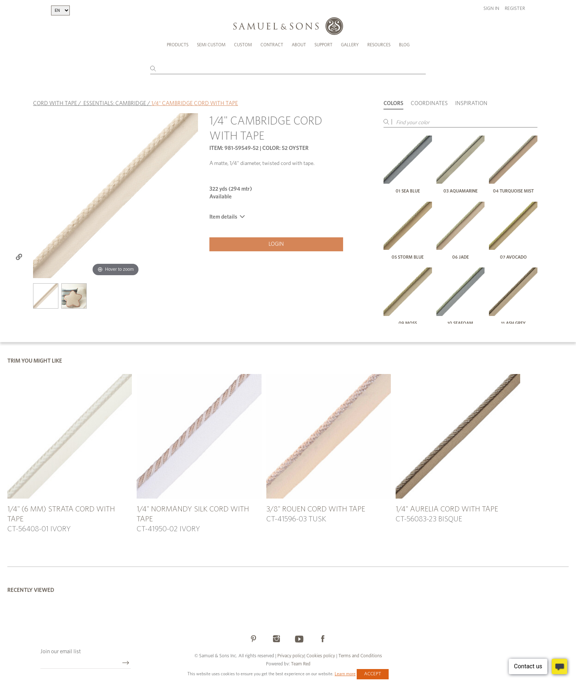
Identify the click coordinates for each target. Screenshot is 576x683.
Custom (243, 45)
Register (515, 8)
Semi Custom (211, 45)
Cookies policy (320, 656)
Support (323, 45)
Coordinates (429, 103)
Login (276, 244)
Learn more (345, 674)
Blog (404, 45)
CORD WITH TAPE (55, 103)
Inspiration (471, 103)
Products (177, 45)
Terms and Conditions (359, 656)
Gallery (350, 45)
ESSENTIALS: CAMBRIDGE (114, 103)
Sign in (491, 8)
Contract (271, 45)
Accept (372, 674)
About (299, 45)
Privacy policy (290, 656)
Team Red (300, 664)
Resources (378, 45)
